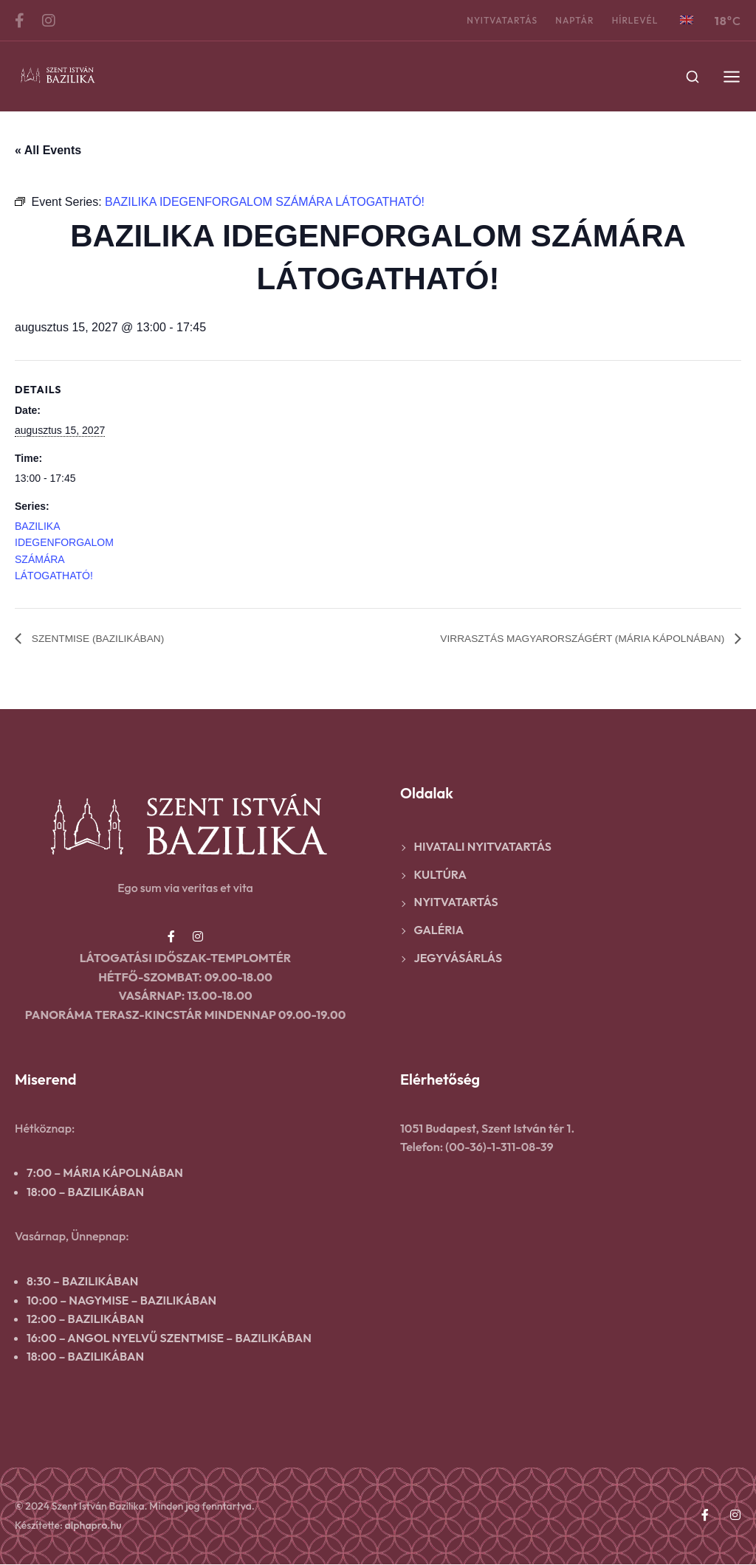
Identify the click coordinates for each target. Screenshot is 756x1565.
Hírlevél (626, 20)
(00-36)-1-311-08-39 (499, 1147)
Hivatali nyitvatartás (482, 847)
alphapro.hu (93, 1525)
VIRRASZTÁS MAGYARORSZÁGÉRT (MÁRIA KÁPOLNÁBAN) (559, 639)
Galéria (439, 930)
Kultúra (440, 875)
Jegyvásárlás (458, 958)
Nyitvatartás (485, 20)
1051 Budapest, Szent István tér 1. (487, 1129)
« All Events (48, 150)
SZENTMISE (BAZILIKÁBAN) (108, 639)
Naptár (562, 20)
